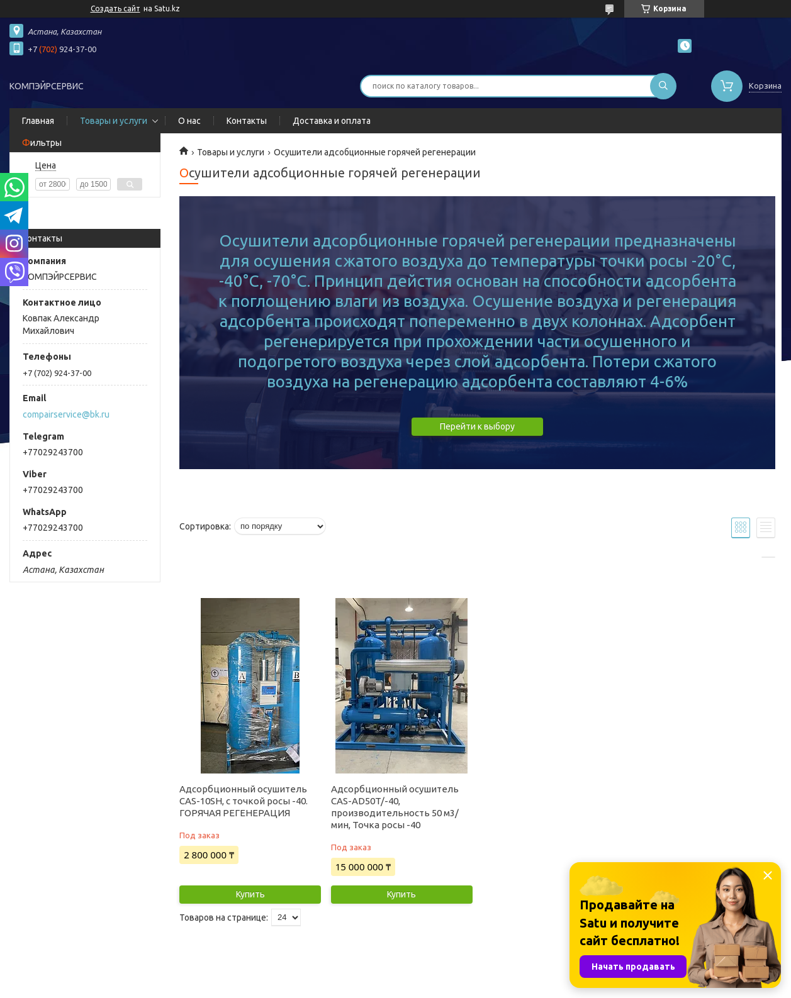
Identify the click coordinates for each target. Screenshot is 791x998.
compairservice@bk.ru (66, 414)
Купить (250, 894)
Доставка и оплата (332, 120)
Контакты (247, 120)
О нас (189, 120)
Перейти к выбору (477, 426)
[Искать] (663, 86)
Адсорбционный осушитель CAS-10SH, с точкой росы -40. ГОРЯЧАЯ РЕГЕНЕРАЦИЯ (243, 801)
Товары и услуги (113, 120)
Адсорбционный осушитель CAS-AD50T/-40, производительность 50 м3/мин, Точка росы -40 (395, 807)
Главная (38, 120)
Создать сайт (115, 8)
